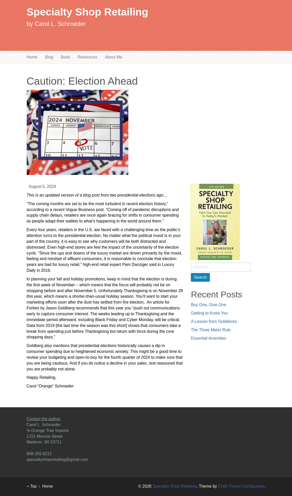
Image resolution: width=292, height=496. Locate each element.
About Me (113, 57)
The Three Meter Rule (210, 330)
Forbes (33, 308)
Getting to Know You (209, 313)
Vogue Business (80, 209)
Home (32, 57)
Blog (49, 57)
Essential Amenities (208, 338)
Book (65, 57)
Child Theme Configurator (241, 486)
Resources (87, 57)
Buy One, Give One (208, 305)
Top (32, 486)
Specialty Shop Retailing (87, 12)
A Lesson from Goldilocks (214, 321)
